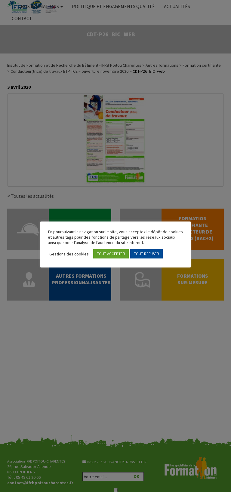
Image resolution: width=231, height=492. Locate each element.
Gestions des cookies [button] (69, 254)
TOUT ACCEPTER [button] (111, 253)
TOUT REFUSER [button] (146, 253)
